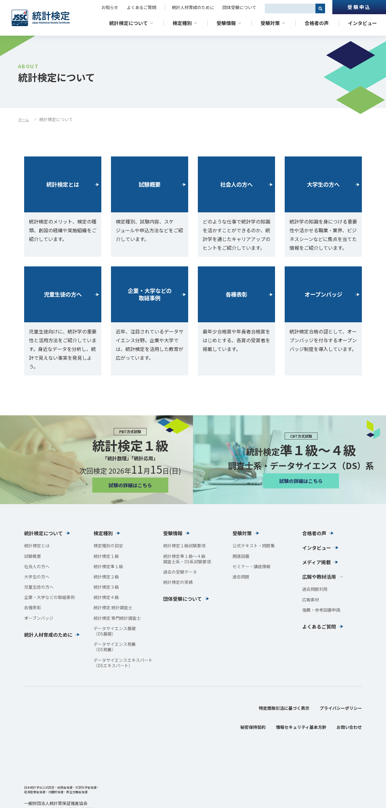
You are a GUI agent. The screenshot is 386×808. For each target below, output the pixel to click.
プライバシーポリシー (341, 708)
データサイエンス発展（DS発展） (114, 646)
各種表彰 (236, 294)
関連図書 (241, 556)
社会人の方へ (236, 184)
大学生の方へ (323, 184)
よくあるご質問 (141, 7)
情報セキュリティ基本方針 (301, 727)
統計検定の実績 (178, 582)
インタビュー (362, 23)
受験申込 (359, 7)
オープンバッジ (323, 294)
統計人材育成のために (193, 7)
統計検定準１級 (108, 566)
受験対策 (270, 23)
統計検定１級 (106, 556)
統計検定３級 (106, 587)
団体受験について (239, 7)
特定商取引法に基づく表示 (284, 708)
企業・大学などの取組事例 (150, 294)
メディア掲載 (316, 562)
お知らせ (109, 7)
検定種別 (182, 23)
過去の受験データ (180, 572)
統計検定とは (63, 184)
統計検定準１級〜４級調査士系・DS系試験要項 (187, 558)
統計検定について (128, 23)
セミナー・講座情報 (252, 566)
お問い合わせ (349, 727)
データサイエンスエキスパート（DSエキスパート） (123, 662)
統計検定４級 (106, 597)
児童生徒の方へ (63, 294)
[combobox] (290, 8)
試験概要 (150, 184)
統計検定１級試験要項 (184, 545)
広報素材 (310, 599)
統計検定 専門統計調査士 (117, 618)
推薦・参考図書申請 (321, 610)
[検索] (320, 8)
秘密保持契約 (253, 727)
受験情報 (226, 23)
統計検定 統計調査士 (112, 607)
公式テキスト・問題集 (254, 545)
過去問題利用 (314, 589)
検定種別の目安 (108, 545)
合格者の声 (317, 23)
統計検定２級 (106, 576)
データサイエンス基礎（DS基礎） (114, 631)
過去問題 (241, 576)
